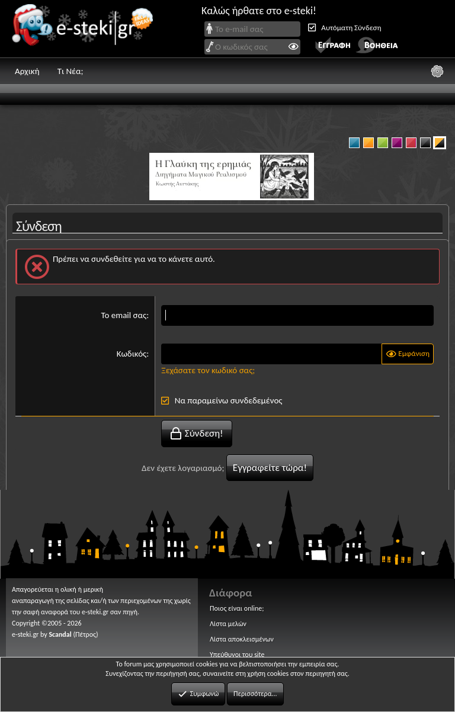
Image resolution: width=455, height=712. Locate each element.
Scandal (60, 634)
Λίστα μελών (228, 624)
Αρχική (27, 71)
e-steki (86, 29)
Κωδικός (132, 353)
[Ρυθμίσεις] (437, 71)
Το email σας (123, 315)
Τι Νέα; (70, 71)
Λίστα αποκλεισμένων (242, 639)
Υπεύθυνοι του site (237, 654)
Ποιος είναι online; (237, 608)
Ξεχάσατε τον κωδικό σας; (208, 370)
